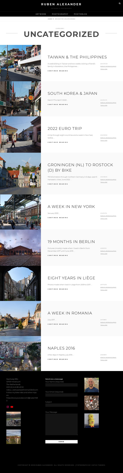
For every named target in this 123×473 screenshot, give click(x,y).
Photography (60, 14)
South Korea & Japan (72, 93)
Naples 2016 (61, 348)
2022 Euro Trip (65, 128)
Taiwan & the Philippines (77, 57)
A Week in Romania (70, 313)
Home (50, 19)
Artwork (41, 14)
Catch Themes (98, 465)
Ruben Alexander (61, 4)
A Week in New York (71, 206)
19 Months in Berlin (71, 241)
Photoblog (80, 14)
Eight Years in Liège (71, 278)
